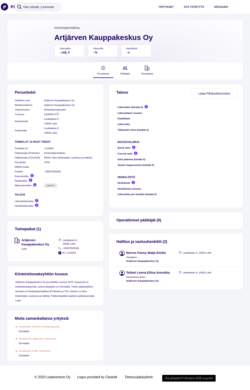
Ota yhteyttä (194, 6)
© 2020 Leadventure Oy (52, 377)
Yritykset (166, 6)
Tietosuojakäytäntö (138, 377)
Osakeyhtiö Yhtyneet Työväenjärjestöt (39, 326)
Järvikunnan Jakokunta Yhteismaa (37, 338)
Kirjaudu (221, 6)
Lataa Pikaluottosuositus (214, 93)
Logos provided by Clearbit (97, 377)
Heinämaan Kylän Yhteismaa (34, 350)
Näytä (50, 185)
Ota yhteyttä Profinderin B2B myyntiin (189, 378)
